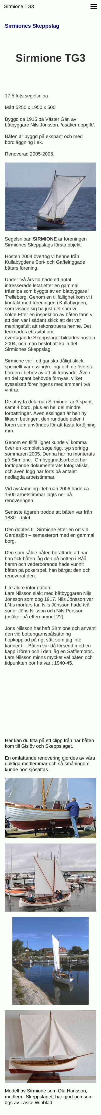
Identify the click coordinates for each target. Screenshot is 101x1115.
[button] (93, 6)
